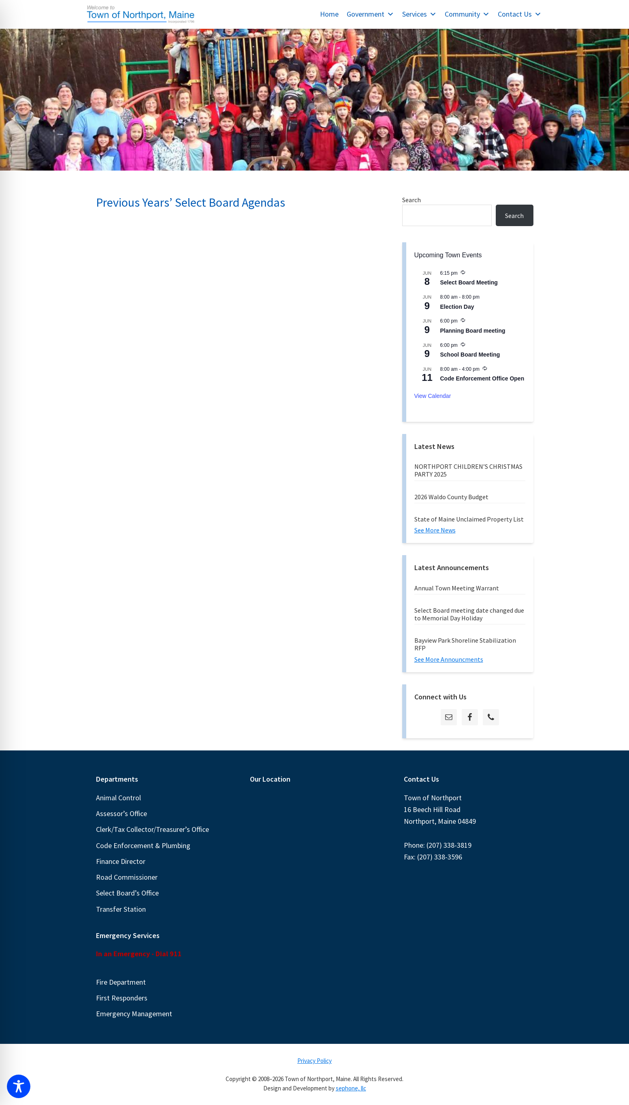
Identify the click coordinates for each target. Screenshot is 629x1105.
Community (467, 14)
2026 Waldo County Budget (451, 497)
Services (419, 14)
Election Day (457, 307)
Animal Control (118, 797)
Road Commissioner (127, 877)
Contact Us (520, 14)
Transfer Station (121, 909)
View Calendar (432, 396)
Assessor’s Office (121, 813)
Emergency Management (134, 1013)
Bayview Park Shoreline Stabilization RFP (465, 644)
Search (411, 200)
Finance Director (120, 861)
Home (329, 14)
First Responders (121, 997)
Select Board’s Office (127, 893)
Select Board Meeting (469, 282)
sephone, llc (351, 1088)
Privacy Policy (314, 1060)
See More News (435, 530)
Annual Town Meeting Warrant (456, 588)
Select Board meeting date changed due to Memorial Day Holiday (469, 614)
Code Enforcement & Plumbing (143, 845)
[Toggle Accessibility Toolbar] (18, 1086)
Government (370, 14)
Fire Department (121, 982)
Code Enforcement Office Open (482, 378)
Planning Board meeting (472, 330)
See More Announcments (448, 659)
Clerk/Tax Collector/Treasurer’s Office (152, 829)
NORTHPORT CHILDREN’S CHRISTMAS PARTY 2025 (468, 470)
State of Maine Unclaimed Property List (469, 519)
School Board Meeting (470, 354)
